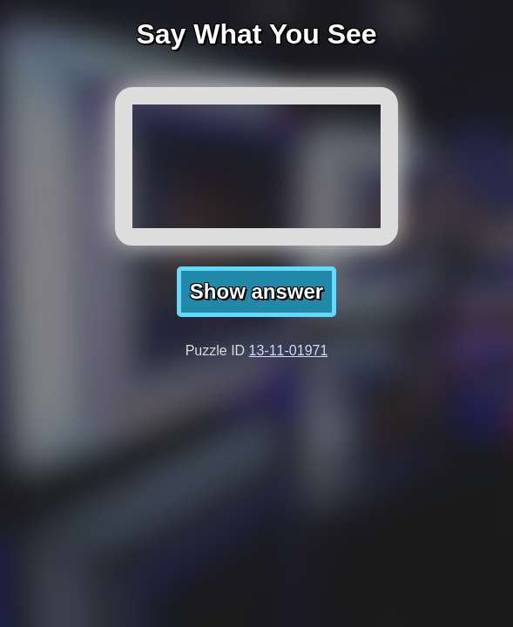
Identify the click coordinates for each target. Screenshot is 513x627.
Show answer (256, 291)
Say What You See (256, 34)
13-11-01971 (288, 350)
